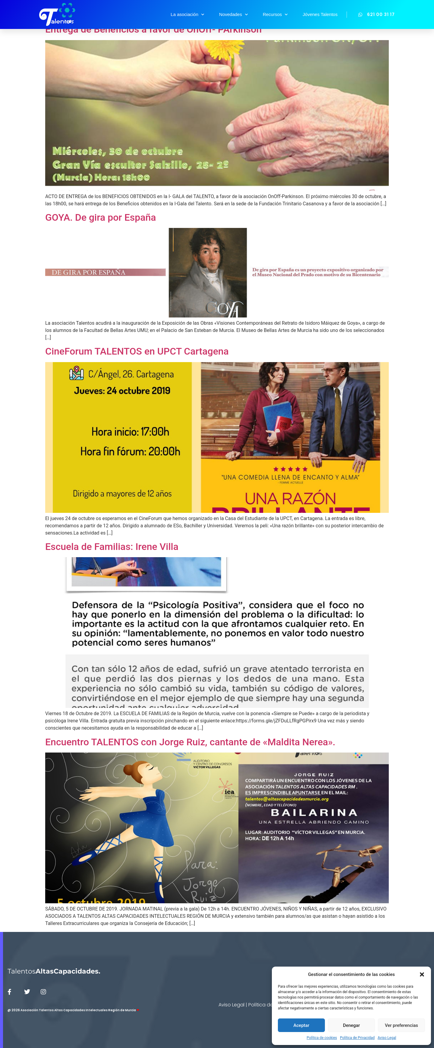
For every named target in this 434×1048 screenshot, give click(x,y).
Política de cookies (322, 1038)
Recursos (275, 14)
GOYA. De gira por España (100, 217)
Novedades (233, 14)
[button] (422, 974)
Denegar (351, 1025)
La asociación (187, 14)
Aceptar (302, 1025)
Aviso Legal (387, 1038)
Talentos (54, 971)
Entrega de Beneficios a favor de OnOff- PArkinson (153, 29)
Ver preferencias (401, 1025)
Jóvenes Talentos (320, 14)
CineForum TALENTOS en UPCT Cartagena (137, 351)
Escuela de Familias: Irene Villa (111, 546)
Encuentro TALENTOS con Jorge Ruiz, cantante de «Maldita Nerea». (190, 742)
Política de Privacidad (357, 1038)
